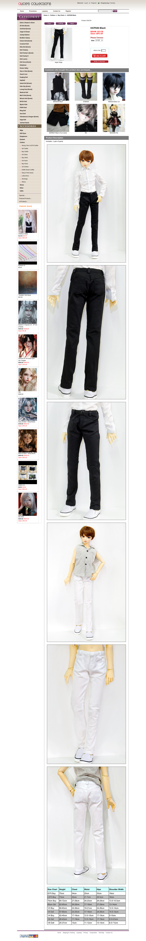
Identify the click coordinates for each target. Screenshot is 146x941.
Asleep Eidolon (25, 35)
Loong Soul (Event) (26, 89)
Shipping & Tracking (69, 932)
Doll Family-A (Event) (26, 53)
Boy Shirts (24, 157)
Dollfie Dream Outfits (27, 170)
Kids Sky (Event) (25, 86)
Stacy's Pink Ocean (27, 173)
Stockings (24, 179)
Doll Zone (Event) (25, 62)
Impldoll (22, 80)
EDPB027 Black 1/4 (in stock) (58, 133)
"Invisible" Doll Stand (27, 294)
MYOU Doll (23, 101)
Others (23, 182)
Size (92, 40)
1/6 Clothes (25, 167)
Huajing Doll (24, 77)
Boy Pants (61, 15)
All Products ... (23, 201)
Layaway (45, 11)
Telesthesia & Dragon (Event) (29, 116)
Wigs (21, 130)
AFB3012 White (27, 233)
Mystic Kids (23, 104)
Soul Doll (23, 113)
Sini (27, 391)
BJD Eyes (23, 133)
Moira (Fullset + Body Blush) (27, 452)
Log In (86, 3)
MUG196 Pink (114, 133)
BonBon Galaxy (25, 38)
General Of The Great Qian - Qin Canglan (27, 358)
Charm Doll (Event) (26, 41)
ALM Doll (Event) (25, 29)
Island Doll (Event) (26, 83)
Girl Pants (24, 160)
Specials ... (22, 195)
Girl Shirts (24, 154)
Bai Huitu (27, 516)
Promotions (33, 11)
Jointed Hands (24, 123)
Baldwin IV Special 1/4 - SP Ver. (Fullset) (28, 325)
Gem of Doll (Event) (26, 71)
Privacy (86, 932)
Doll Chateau (24, 50)
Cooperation (93, 932)
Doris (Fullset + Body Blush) (27, 421)
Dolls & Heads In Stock (27, 22)
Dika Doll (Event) (25, 47)
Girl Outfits (24, 148)
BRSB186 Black (58, 102)
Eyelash (22, 139)
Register (94, 3)
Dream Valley (24, 68)
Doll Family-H (24, 56)
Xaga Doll (23, 119)
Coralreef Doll (24, 44)
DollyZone (23, 65)
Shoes (22, 185)
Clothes (52, 15)
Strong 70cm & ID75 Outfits (29, 145)
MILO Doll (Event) (25, 95)
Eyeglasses (23, 136)
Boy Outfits (24, 151)
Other (21, 188)
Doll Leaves (23, 59)
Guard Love (23, 74)
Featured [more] (25, 206)
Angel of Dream (25, 32)
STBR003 (86, 102)
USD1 (21, 191)
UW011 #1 (27, 484)
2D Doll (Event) (24, 25)
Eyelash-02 (27, 264)
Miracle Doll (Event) (26, 98)
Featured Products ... (25, 198)
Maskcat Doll (24, 92)
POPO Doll (23, 107)
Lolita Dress (25, 176)
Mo (86, 133)
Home (22, 11)
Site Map (101, 932)
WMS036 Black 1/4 (114, 102)
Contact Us (56, 11)
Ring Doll (23, 110)
